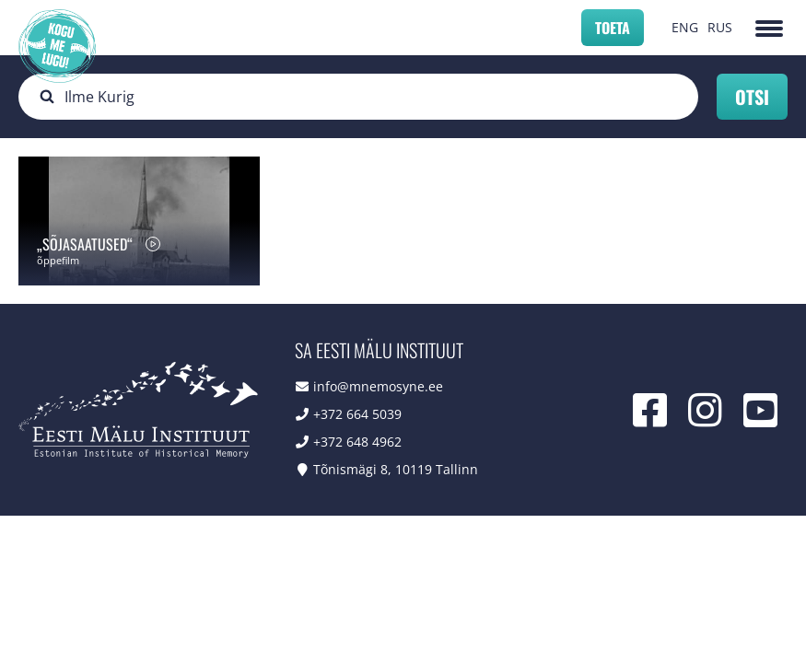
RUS (719, 27)
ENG (685, 27)
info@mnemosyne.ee (378, 386)
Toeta (612, 28)
